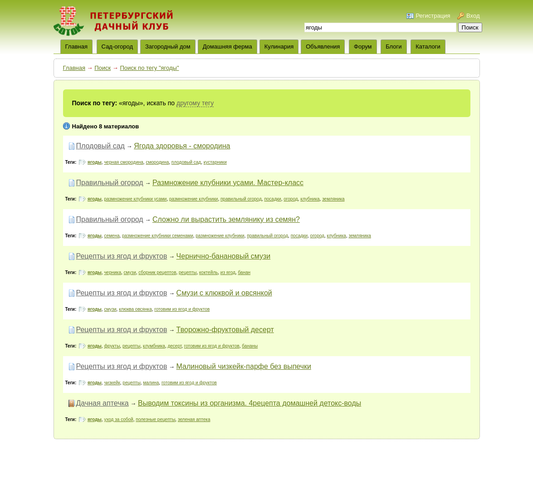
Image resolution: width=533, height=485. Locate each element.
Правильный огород (109, 182)
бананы (250, 345)
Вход (472, 15)
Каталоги (428, 46)
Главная (74, 67)
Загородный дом (168, 46)
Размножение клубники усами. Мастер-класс (227, 182)
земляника (333, 198)
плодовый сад (186, 162)
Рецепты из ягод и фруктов (121, 256)
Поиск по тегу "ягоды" (149, 67)
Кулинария (279, 46)
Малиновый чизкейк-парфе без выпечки (243, 366)
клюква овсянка (135, 309)
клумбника (154, 345)
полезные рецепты (155, 419)
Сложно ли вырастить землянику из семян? (226, 219)
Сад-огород (117, 46)
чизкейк (112, 382)
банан (244, 272)
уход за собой (118, 419)
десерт (174, 345)
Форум (363, 46)
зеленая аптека (194, 419)
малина (151, 382)
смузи (130, 272)
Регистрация (433, 15)
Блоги (393, 46)
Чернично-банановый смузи (223, 256)
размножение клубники (193, 198)
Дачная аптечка (102, 403)
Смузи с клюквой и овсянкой (224, 293)
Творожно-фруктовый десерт (225, 329)
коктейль (208, 272)
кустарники (215, 162)
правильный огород (241, 198)
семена (111, 235)
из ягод (227, 272)
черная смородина (123, 162)
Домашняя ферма (227, 46)
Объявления (323, 46)
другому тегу (195, 103)
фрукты (112, 345)
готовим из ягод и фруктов (182, 309)
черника (112, 272)
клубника (309, 198)
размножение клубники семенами (157, 235)
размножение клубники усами (135, 198)
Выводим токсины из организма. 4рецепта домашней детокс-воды (249, 403)
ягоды (95, 162)
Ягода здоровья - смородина (182, 146)
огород (291, 198)
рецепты (187, 272)
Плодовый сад (100, 146)
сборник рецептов (157, 272)
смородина (157, 162)
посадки (272, 198)
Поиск (102, 67)
